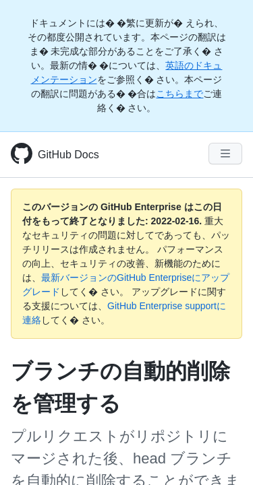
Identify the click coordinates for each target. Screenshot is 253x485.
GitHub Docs (68, 154)
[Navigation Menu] (225, 153)
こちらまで (179, 93)
